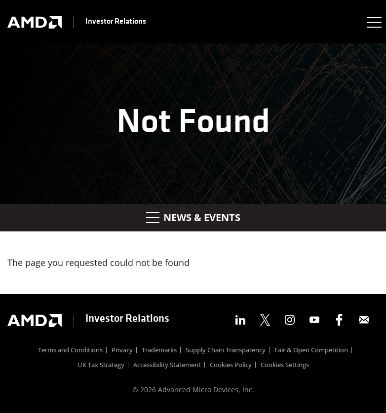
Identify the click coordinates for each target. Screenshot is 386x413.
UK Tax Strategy (100, 365)
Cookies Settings (285, 365)
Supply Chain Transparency (226, 350)
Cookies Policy (231, 365)
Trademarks (159, 350)
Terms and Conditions (70, 350)
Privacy (122, 350)
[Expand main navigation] (373, 21)
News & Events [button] (193, 217)
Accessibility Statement (167, 365)
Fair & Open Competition (311, 350)
